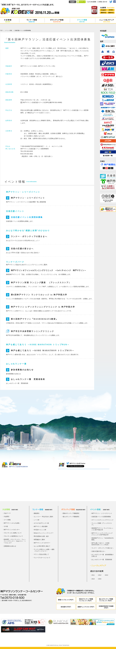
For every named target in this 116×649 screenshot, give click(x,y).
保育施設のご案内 (39, 539)
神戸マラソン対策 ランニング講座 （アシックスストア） (41, 282)
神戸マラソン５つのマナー (42, 543)
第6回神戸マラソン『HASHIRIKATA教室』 (103, 539)
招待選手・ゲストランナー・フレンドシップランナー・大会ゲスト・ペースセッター (15, 541)
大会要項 (6, 516)
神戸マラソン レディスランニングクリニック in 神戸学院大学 (43, 307)
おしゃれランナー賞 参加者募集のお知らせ (102, 555)
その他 (6, 526)
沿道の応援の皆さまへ (22, 249)
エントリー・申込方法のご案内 (43, 516)
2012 (99, 575)
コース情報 (7, 520)
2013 (106, 575)
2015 (99, 579)
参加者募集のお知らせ (22, 370)
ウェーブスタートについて (42, 557)
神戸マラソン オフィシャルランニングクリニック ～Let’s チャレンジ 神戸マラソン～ (48, 270)
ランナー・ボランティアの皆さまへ (29, 236)
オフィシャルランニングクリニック (102, 520)
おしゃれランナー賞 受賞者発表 (28, 379)
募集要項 (36, 513)
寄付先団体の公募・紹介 (41, 536)
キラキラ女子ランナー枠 (41, 523)
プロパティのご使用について (13, 533)
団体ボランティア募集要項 (71, 513)
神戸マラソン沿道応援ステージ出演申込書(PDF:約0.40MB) (42, 102)
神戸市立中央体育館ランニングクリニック (32, 331)
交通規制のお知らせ (10, 546)
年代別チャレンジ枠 (40, 530)
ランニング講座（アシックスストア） (102, 524)
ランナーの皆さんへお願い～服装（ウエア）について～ (44, 550)
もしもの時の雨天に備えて (42, 546)
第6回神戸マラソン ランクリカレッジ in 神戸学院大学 (39, 295)
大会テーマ (7, 513)
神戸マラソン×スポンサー (12, 529)
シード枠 (36, 520)
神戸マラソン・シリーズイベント (28, 198)
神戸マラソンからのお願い (12, 523)
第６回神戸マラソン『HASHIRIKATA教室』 (34, 319)
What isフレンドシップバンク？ (43, 533)
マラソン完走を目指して (41, 554)
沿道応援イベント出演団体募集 (27, 217)
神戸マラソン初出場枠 (40, 526)
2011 (93, 575)
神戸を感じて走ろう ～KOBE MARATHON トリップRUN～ (42, 350)
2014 (93, 579)
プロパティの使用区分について (13, 536)
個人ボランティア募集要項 (71, 516)
